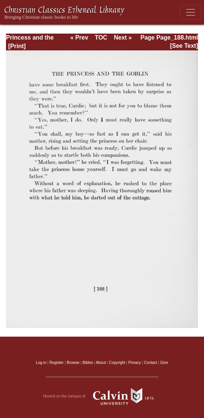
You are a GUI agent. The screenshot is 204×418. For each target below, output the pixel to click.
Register (57, 363)
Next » (123, 37)
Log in (41, 363)
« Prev (79, 37)
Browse (73, 363)
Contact (150, 363)
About (101, 363)
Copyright (117, 363)
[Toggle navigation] (190, 12)
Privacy (134, 363)
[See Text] (184, 46)
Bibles (88, 363)
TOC (101, 37)
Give (164, 363)
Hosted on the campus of (102, 396)
